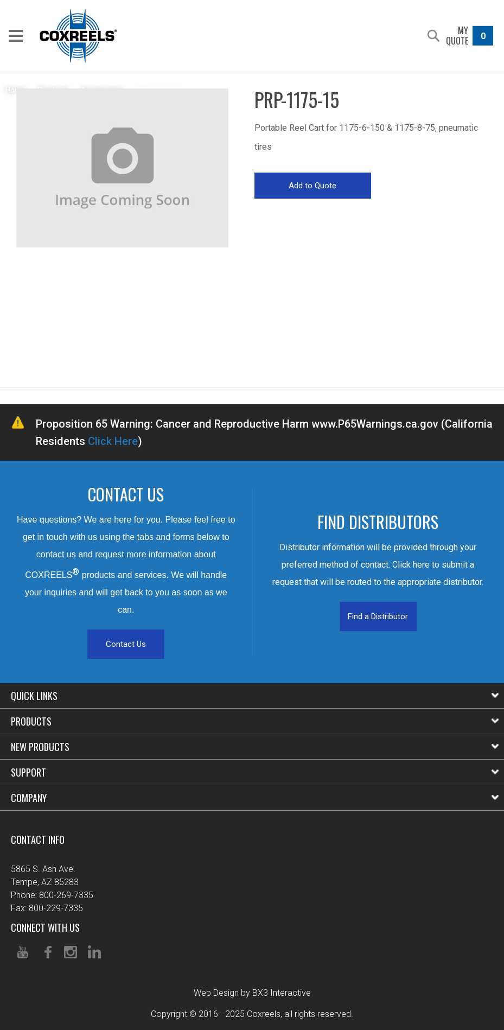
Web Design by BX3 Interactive (252, 993)
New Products (255, 747)
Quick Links (255, 696)
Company (255, 798)
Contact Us (126, 644)
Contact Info (38, 839)
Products (255, 721)
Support (255, 772)
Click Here (113, 441)
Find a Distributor (378, 616)
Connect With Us (45, 927)
